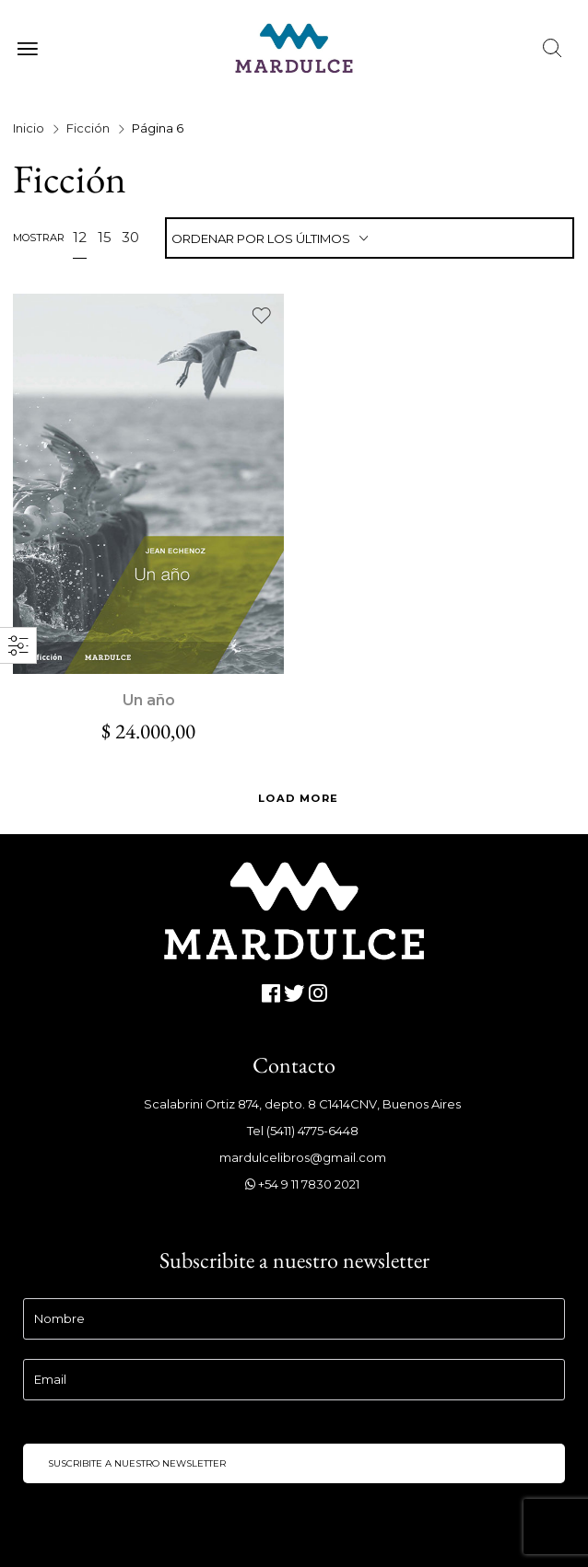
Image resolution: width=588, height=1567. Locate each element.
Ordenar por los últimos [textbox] (260, 238)
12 (80, 237)
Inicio (28, 128)
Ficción (88, 128)
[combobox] (369, 240)
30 (130, 237)
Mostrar (39, 237)
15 (105, 237)
